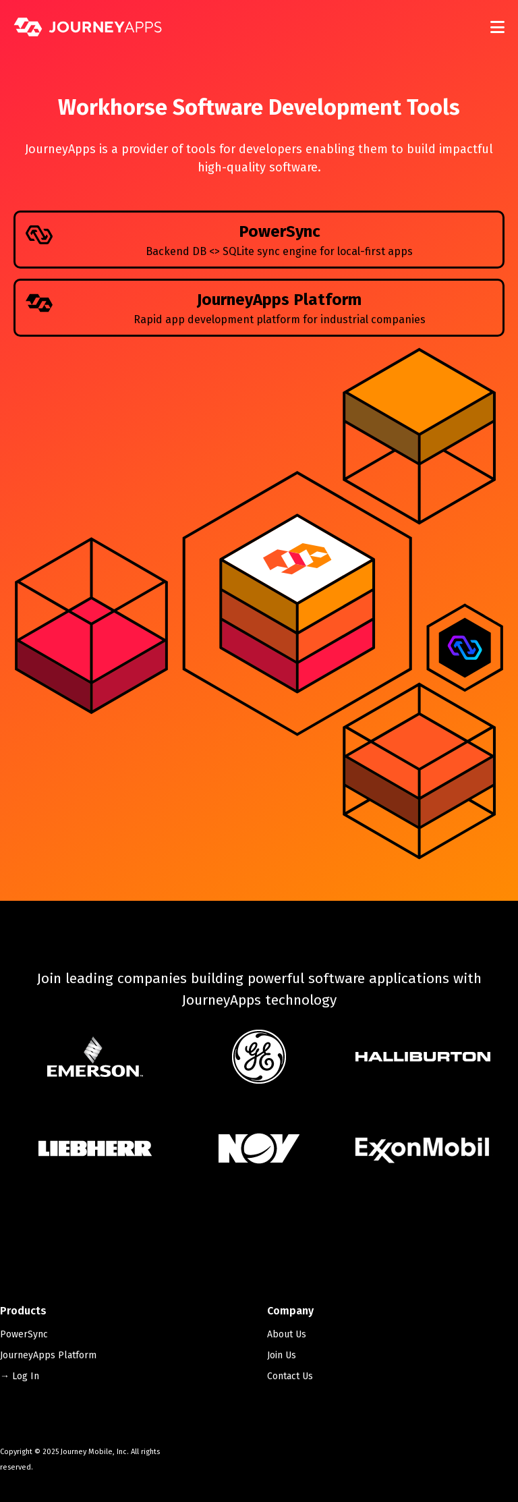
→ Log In (19, 1376)
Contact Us (290, 1376)
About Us (286, 1334)
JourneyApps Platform (48, 1355)
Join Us (281, 1355)
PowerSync (24, 1334)
